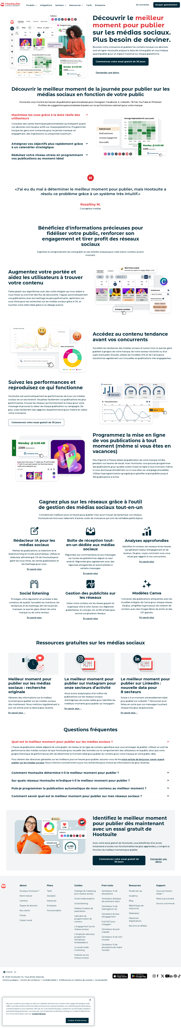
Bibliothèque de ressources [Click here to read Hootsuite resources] (136, 915)
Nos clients (25, 919)
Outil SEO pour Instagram (108, 931)
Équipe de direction (29, 914)
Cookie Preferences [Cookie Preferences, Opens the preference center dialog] (77, 1020)
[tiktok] (178, 984)
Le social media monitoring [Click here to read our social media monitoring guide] (81, 956)
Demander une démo (107, 72)
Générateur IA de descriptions (109, 900)
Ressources (76, 5)
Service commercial (165, 912)
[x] (161, 984)
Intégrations (46, 5)
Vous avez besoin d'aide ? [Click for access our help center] (164, 900)
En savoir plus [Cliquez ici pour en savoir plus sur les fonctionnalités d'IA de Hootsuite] (34, 575)
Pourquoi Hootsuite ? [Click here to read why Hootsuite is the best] (29, 899)
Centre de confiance (30, 988)
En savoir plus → (17, 719)
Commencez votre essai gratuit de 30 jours (121, 61)
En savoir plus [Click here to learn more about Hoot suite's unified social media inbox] (90, 579)
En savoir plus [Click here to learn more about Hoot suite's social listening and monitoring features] (34, 624)
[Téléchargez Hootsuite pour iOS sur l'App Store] (120, 984)
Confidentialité (49, 988)
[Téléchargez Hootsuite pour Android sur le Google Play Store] (139, 984)
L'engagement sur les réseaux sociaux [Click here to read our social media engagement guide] (84, 936)
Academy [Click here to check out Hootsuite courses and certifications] (133, 904)
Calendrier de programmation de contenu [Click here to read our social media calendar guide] (83, 927)
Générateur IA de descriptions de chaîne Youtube (112, 955)
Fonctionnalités (54, 919)
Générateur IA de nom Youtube (112, 946)
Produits (31, 5)
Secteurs (60, 5)
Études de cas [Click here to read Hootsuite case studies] (135, 899)
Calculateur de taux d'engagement (110, 923)
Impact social (26, 928)
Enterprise (100, 5)
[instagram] (152, 984)
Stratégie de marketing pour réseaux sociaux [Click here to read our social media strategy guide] (85, 900)
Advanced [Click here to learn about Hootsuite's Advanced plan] (51, 909)
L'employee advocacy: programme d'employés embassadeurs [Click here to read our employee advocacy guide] (84, 946)
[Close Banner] (90, 1000)
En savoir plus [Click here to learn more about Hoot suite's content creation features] (146, 624)
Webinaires (134, 921)
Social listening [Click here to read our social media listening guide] (81, 912)
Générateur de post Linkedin (111, 938)
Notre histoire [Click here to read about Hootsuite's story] (26, 904)
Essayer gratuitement (166, 5)
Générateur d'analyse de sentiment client (111, 908)
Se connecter (143, 5)
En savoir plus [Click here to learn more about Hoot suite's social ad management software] (90, 625)
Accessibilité (101, 988)
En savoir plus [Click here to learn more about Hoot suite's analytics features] (146, 568)
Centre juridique (10, 988)
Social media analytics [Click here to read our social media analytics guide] (84, 907)
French (9, 980)
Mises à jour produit (165, 907)
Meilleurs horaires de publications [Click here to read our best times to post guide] (83, 918)
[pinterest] (174, 984)
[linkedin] (169, 984)
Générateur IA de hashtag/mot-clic (109, 915)
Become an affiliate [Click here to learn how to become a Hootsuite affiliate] (138, 934)
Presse (23, 923)
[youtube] (165, 984)
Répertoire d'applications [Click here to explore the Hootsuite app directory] (135, 927)
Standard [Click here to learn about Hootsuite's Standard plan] (51, 904)
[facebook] (157, 984)
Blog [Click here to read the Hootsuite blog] (131, 909)
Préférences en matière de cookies (76, 988)
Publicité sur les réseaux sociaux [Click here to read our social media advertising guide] (81, 964)
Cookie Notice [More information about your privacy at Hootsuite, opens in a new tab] (39, 1014)
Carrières (24, 909)
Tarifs (89, 5)
